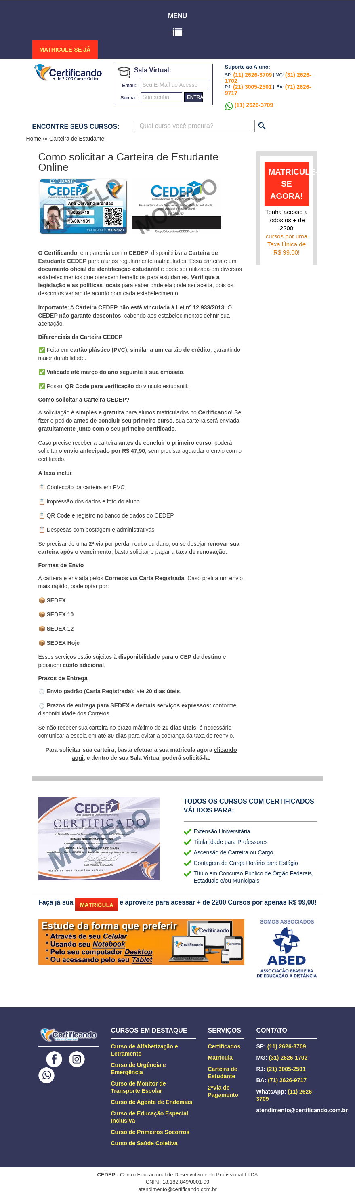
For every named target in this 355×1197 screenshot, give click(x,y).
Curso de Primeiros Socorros (150, 1132)
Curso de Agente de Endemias (152, 1102)
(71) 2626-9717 (287, 1080)
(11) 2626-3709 (252, 75)
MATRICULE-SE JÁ (65, 49)
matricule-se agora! (289, 183)
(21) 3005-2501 (251, 87)
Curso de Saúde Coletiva (144, 1143)
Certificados (224, 1046)
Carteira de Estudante (76, 138)
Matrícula (220, 1057)
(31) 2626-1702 (288, 1057)
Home (34, 138)
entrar (195, 97)
